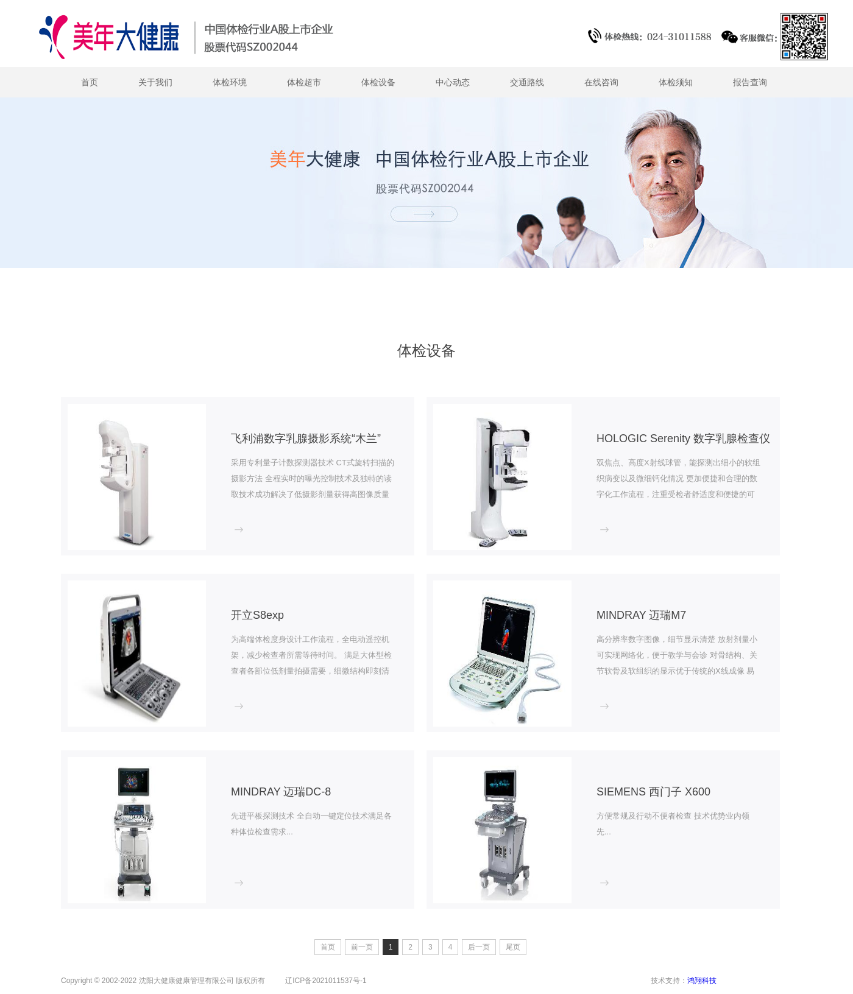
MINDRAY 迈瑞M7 (641, 615)
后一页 (479, 947)
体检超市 (304, 82)
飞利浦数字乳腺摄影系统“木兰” (306, 438)
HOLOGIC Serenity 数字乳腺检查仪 (683, 438)
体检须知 (676, 82)
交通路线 (527, 82)
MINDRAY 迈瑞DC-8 (281, 792)
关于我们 (155, 82)
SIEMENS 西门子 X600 (653, 792)
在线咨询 (601, 82)
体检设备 (378, 82)
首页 (89, 82)
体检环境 (230, 82)
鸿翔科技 (702, 977)
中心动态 (453, 82)
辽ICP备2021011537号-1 (325, 977)
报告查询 (750, 82)
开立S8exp (257, 615)
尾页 (513, 947)
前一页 (362, 947)
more (244, 532)
